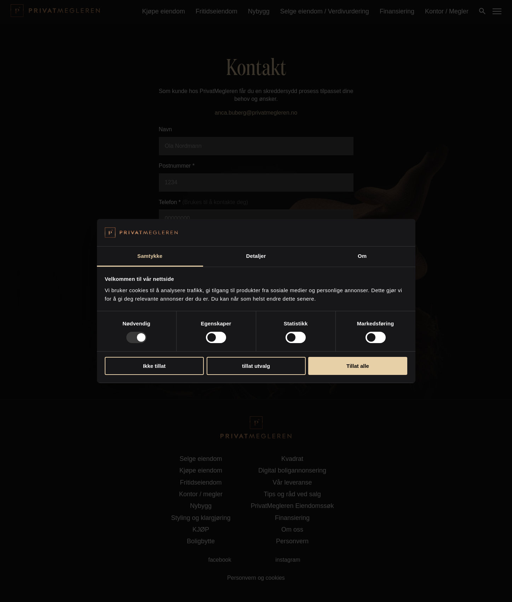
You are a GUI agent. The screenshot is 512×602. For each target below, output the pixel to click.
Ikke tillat (154, 366)
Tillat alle (357, 366)
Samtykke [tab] (149, 256)
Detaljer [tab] (256, 256)
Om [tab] (362, 256)
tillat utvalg (256, 366)
